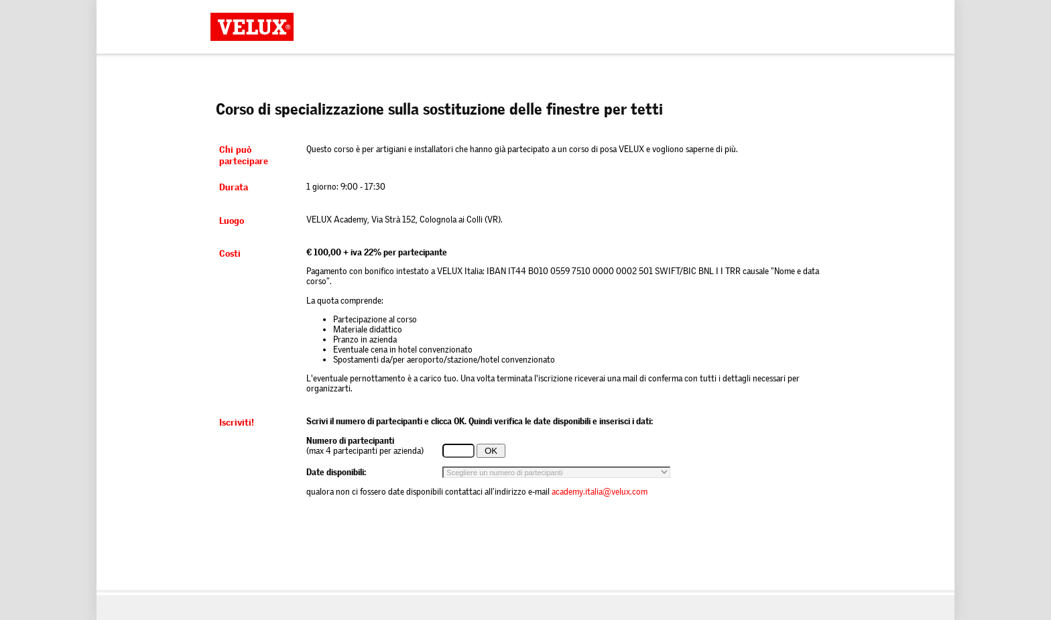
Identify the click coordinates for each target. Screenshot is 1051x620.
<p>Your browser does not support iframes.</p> (525, 321)
